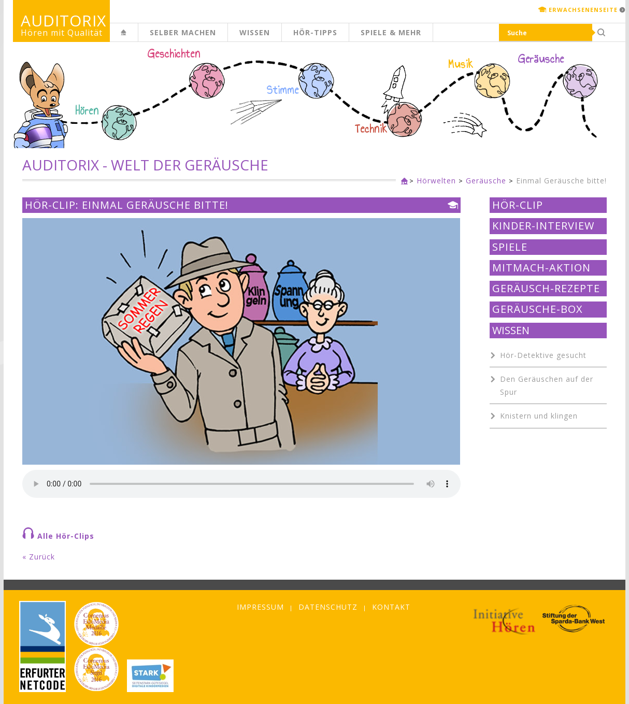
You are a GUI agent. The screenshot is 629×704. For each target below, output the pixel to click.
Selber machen (183, 32)
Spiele (509, 247)
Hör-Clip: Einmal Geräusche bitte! (126, 205)
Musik (461, 64)
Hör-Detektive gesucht (543, 355)
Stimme (283, 90)
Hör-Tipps (315, 32)
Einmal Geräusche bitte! (561, 180)
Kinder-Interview (543, 226)
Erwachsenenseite (583, 9)
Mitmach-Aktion (541, 268)
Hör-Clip (517, 205)
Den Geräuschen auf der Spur (546, 385)
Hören (87, 111)
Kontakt (391, 607)
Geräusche (541, 59)
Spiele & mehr (391, 32)
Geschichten (174, 55)
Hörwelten (436, 180)
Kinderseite (138, 38)
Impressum (260, 607)
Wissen (254, 32)
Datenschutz (328, 607)
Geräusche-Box (537, 309)
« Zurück (38, 557)
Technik (371, 129)
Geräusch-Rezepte (546, 288)
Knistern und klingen (539, 416)
